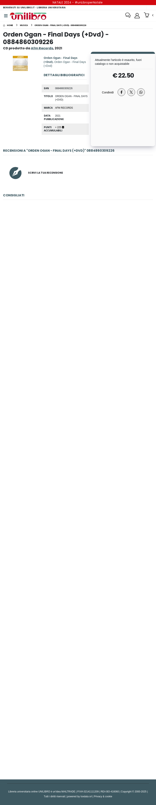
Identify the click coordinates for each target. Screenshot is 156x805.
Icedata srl (86, 796)
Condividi (108, 92)
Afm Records (64, 107)
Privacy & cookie (103, 796)
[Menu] (6, 16)
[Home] (8, 25)
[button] (148, 15)
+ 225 (59, 127)
